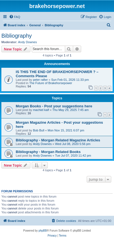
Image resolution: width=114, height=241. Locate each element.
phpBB (43, 230)
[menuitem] (14, 17)
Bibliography (16, 36)
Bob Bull (38, 130)
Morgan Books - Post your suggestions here (54, 106)
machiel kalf (41, 110)
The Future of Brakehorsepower (50, 83)
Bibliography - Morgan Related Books (48, 152)
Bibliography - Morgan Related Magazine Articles (58, 140)
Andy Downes (27, 42)
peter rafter (40, 79)
